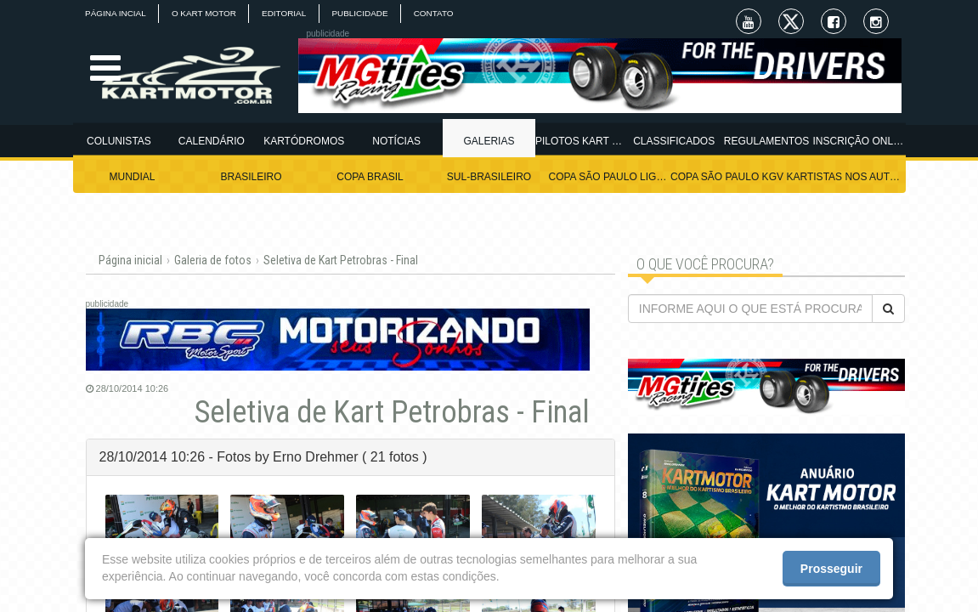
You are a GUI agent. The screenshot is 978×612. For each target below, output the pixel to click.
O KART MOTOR (206, 13)
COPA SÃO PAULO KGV (726, 177)
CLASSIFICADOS (674, 141)
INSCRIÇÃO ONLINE (859, 141)
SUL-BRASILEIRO (489, 177)
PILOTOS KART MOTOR (581, 141)
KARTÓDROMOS (303, 141)
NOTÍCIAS (396, 141)
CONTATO (439, 13)
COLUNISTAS (119, 141)
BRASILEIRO (250, 177)
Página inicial (130, 260)
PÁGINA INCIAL (116, 13)
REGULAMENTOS (766, 141)
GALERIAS (488, 141)
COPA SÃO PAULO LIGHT (608, 177)
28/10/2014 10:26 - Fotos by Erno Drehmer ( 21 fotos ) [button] (263, 457)
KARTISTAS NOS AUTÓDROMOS (846, 177)
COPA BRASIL (369, 177)
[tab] (350, 457)
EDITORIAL (286, 13)
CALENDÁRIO (211, 141)
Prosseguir (831, 568)
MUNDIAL (132, 177)
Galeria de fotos (213, 260)
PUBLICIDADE (364, 13)
